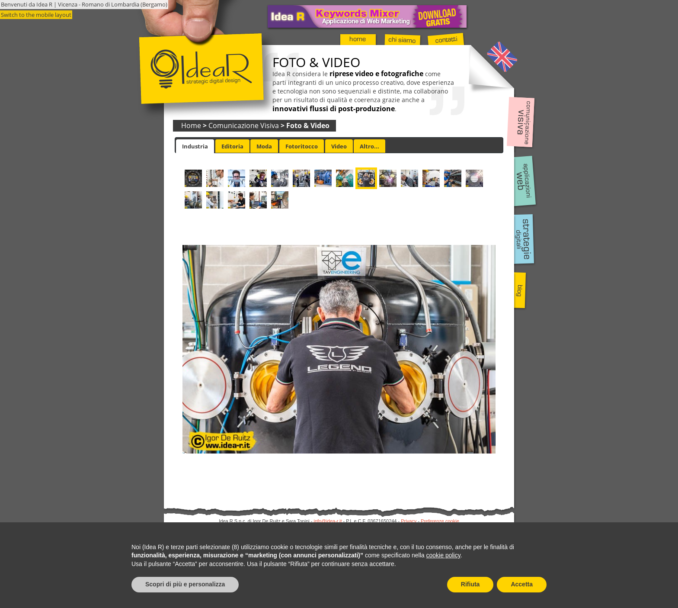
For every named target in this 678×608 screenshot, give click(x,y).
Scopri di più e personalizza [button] (185, 584)
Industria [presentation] (195, 146)
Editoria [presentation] (232, 146)
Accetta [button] (522, 584)
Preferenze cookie (440, 521)
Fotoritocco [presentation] (301, 146)
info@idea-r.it (328, 521)
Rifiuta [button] (470, 584)
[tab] (195, 146)
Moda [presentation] (264, 146)
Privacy (408, 521)
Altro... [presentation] (369, 146)
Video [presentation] (339, 146)
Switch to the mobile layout (36, 15)
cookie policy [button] (443, 555)
